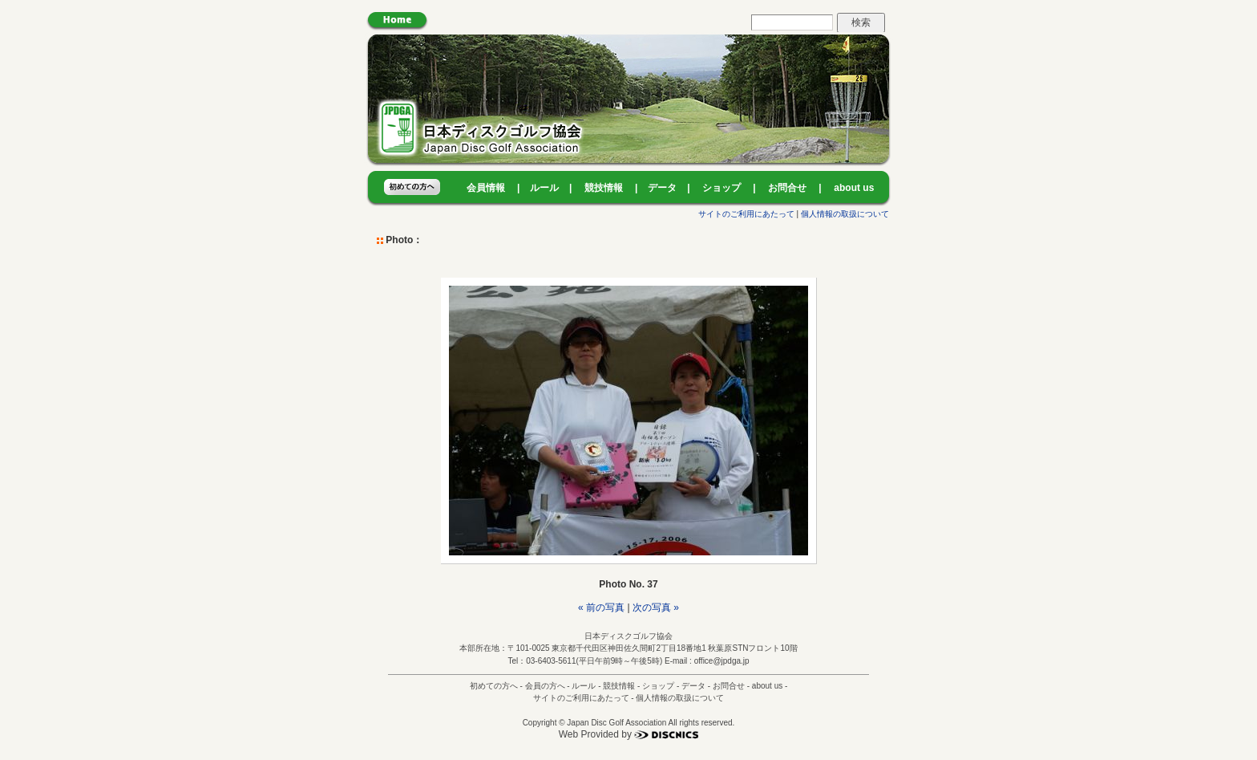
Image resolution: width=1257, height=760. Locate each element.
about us (854, 187)
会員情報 (486, 187)
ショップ (721, 187)
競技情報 (603, 187)
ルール (544, 187)
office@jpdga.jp (722, 660)
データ (662, 187)
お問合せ (787, 187)
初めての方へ (494, 685)
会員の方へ (545, 685)
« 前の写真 (601, 607)
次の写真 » (656, 607)
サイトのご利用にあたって (746, 213)
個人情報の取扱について (845, 213)
